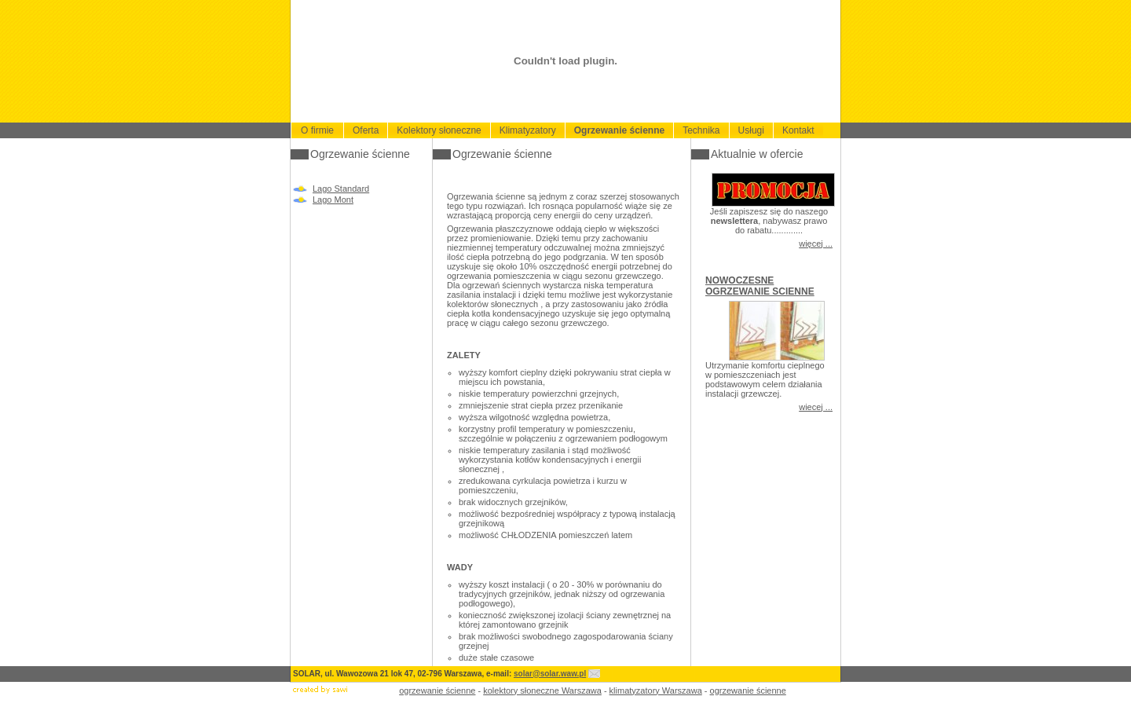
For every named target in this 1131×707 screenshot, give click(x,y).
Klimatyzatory (528, 130)
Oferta (366, 130)
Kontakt (798, 130)
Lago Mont (333, 199)
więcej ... (816, 243)
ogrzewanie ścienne (437, 690)
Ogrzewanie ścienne (619, 130)
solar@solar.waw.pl (550, 673)
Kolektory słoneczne (439, 130)
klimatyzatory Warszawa (655, 690)
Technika (701, 130)
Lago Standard (341, 188)
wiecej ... (816, 407)
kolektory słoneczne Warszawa (542, 690)
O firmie (317, 130)
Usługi (751, 130)
